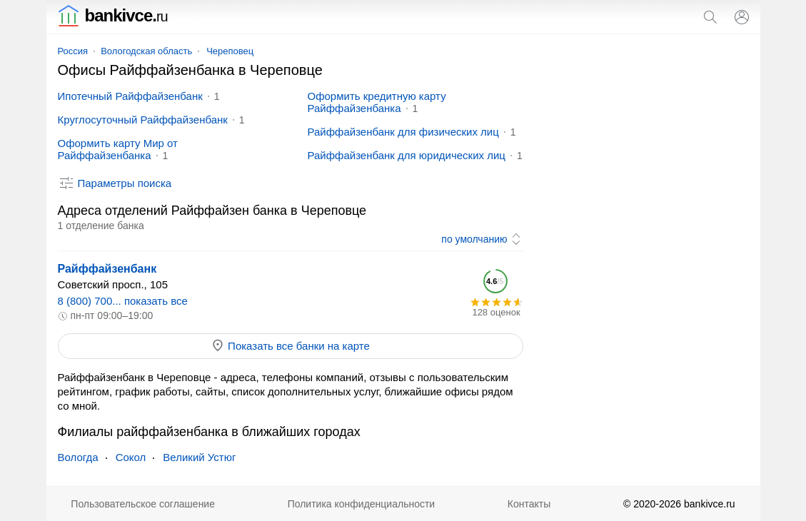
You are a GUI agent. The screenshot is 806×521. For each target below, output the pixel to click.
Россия (73, 51)
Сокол (131, 457)
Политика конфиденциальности (361, 504)
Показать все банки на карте (290, 345)
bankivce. (113, 15)
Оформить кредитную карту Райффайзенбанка (377, 102)
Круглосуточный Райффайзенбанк (143, 119)
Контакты (529, 504)
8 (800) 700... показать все (123, 301)
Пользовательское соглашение (143, 504)
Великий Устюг (199, 457)
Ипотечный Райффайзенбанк (130, 96)
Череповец (229, 51)
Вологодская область (146, 51)
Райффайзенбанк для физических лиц (403, 132)
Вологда (78, 457)
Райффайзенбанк (107, 269)
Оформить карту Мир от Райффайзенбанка (118, 149)
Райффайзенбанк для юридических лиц (406, 155)
